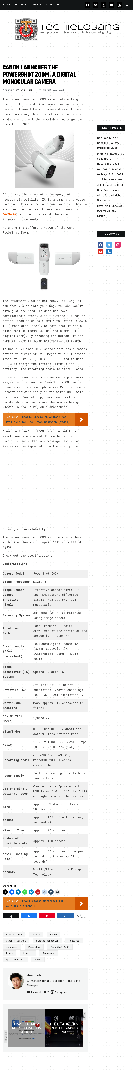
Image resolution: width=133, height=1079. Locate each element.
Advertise (53, 4)
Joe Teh (26, 89)
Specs (38, 959)
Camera (36, 934)
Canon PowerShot (16, 940)
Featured (74, 940)
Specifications (15, 959)
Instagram (72, 992)
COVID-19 (10, 214)
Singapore (48, 952)
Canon (53, 934)
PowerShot (34, 946)
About (37, 4)
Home (6, 4)
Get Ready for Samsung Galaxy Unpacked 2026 (109, 143)
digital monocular (47, 940)
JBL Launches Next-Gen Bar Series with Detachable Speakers (107, 200)
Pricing (27, 952)
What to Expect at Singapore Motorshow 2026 (109, 158)
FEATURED (21, 4)
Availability (14, 934)
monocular (12, 946)
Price (9, 952)
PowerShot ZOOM (59, 946)
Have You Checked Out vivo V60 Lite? (109, 221)
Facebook (38, 992)
